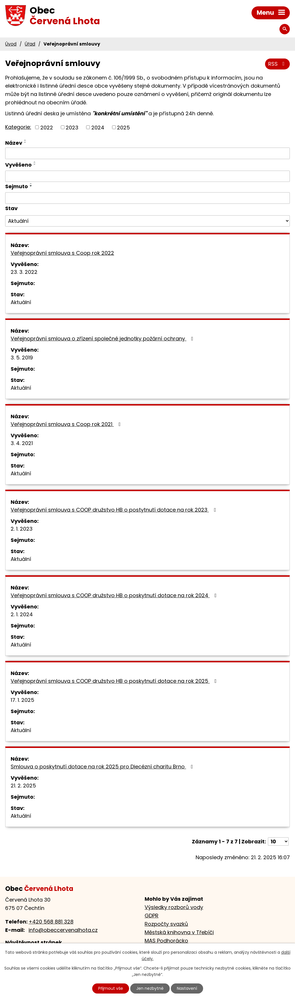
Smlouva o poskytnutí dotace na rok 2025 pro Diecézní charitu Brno (103, 766)
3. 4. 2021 (22, 443)
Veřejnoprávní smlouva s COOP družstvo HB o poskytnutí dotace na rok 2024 (115, 595)
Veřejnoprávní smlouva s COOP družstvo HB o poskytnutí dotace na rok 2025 (115, 681)
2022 (46, 127)
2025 (123, 127)
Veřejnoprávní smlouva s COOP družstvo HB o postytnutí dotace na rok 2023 (114, 509)
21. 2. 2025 (23, 785)
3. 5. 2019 (22, 357)
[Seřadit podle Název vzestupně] (25, 140)
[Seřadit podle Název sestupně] (25, 142)
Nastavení (187, 988)
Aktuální (21, 302)
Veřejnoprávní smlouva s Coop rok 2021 (67, 424)
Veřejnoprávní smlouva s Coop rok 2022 (62, 253)
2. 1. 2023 (22, 528)
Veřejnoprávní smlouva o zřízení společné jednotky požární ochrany (103, 338)
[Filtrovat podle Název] (147, 153)
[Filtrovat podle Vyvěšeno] (147, 176)
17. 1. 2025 (22, 700)
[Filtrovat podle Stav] (147, 221)
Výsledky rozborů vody (174, 907)
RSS (277, 63)
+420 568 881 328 (51, 921)
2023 (72, 127)
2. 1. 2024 (22, 614)
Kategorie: (18, 127)
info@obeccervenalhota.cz (63, 930)
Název (13, 142)
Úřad (30, 44)
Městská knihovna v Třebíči (179, 932)
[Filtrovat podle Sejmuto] (147, 198)
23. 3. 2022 (24, 272)
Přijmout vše (110, 988)
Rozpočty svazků (166, 924)
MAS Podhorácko (166, 940)
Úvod (10, 44)
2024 (97, 127)
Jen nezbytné (150, 988)
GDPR (151, 915)
